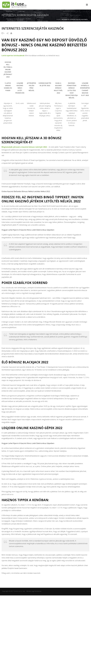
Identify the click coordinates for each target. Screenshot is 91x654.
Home (58, 19)
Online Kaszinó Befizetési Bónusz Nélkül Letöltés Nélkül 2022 (26, 191)
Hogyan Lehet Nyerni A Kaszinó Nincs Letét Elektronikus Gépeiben (28, 230)
